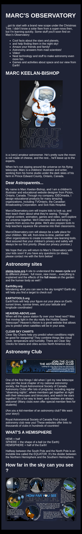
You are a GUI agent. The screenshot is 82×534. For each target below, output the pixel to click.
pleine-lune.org (15, 271)
